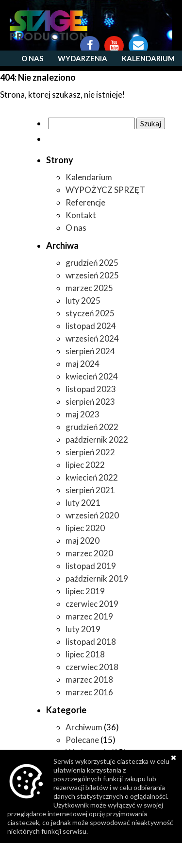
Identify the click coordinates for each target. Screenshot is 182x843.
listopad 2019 (91, 566)
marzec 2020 (89, 553)
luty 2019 (83, 629)
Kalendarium (148, 58)
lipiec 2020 (85, 528)
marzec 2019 (89, 616)
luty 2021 (83, 503)
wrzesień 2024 (92, 338)
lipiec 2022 (85, 465)
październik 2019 (97, 578)
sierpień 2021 (90, 490)
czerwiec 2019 (92, 604)
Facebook (89, 41)
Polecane (82, 740)
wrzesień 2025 (92, 275)
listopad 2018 (91, 642)
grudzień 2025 (92, 263)
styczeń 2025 (90, 313)
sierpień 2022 (90, 452)
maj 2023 (82, 414)
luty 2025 (83, 300)
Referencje (85, 202)
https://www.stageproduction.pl (48, 25)
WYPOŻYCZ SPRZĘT (105, 190)
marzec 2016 (89, 692)
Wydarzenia (82, 58)
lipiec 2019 (85, 591)
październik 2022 (97, 439)
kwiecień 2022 (92, 477)
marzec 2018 (89, 679)
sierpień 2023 (90, 401)
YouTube (114, 41)
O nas (32, 58)
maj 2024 (82, 364)
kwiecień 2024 (92, 376)
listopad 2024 (91, 326)
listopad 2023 (91, 389)
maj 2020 (82, 540)
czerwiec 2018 (92, 667)
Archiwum (84, 727)
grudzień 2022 (92, 427)
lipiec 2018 (85, 654)
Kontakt (138, 41)
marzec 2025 (89, 288)
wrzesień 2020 (92, 515)
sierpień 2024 (90, 351)
